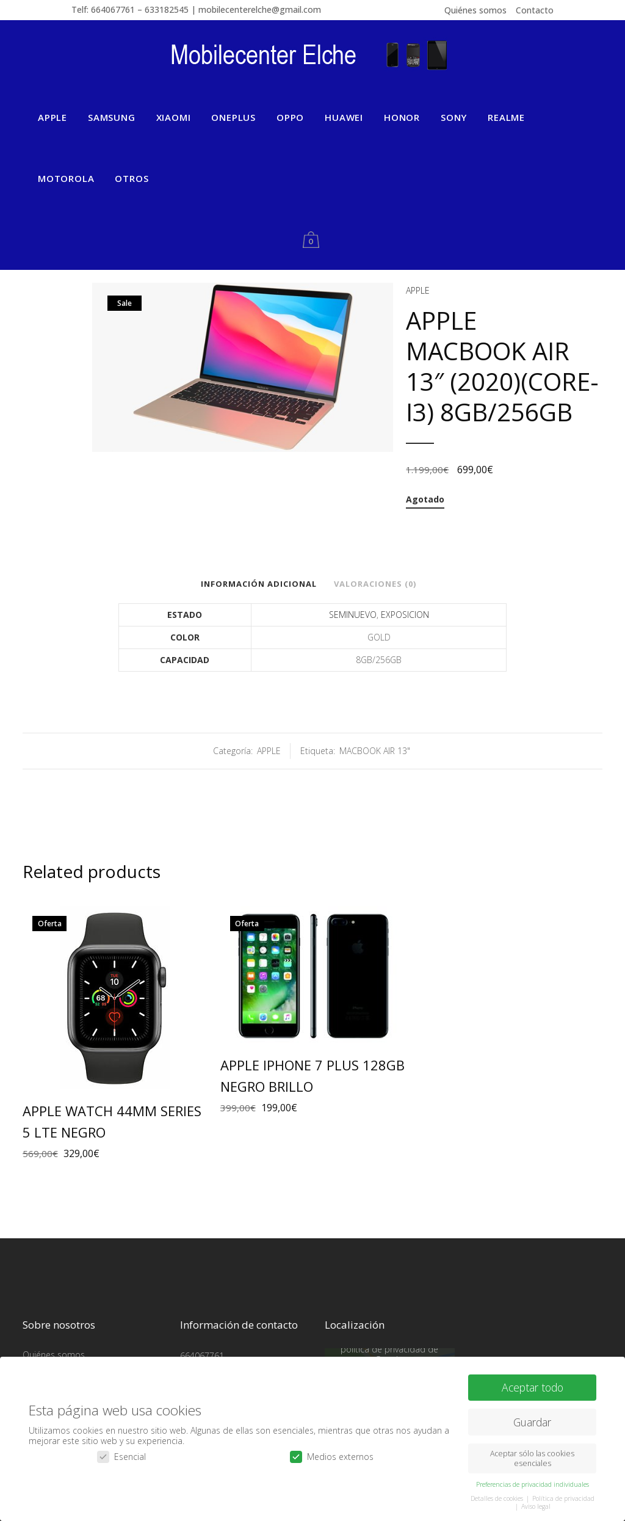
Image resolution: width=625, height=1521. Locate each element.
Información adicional (259, 583)
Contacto (535, 10)
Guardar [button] (532, 1422)
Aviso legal (536, 1506)
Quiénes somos (475, 10)
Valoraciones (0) (375, 583)
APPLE (418, 290)
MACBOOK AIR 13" (374, 751)
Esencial (121, 1456)
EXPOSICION (405, 614)
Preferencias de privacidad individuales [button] (532, 1484)
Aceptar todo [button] (532, 1387)
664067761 (202, 1355)
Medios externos (332, 1456)
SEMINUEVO (353, 614)
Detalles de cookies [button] (498, 1498)
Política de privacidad (563, 1498)
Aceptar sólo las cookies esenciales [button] (532, 1458)
